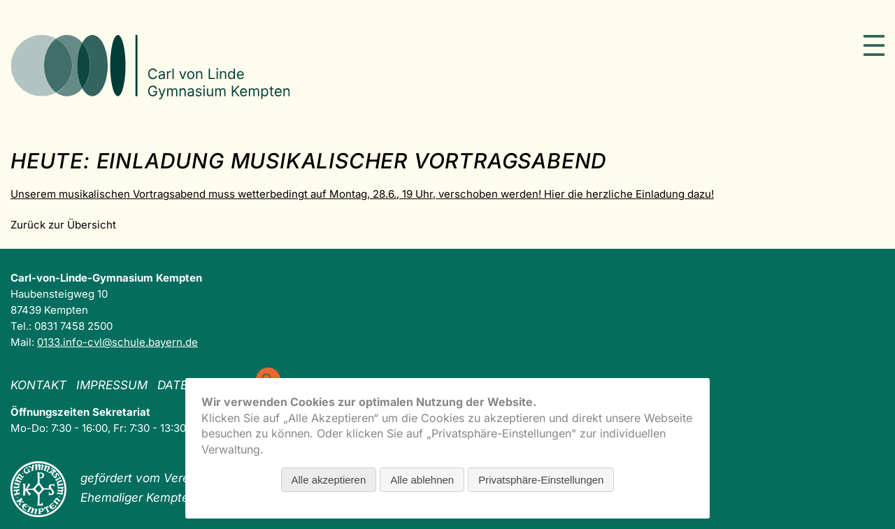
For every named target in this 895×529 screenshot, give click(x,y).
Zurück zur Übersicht (63, 224)
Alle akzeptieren (329, 480)
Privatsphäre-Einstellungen (540, 480)
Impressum (112, 385)
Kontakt (38, 385)
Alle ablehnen (422, 480)
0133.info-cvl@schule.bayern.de (117, 342)
